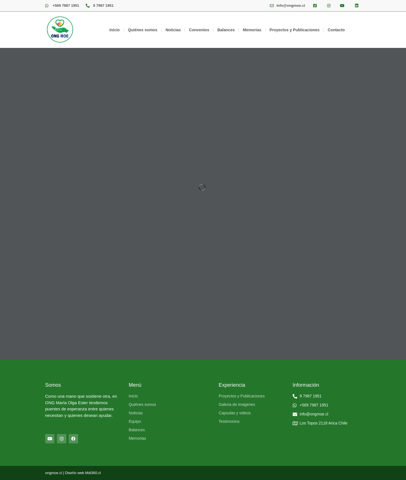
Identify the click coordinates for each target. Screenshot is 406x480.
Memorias (252, 30)
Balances (226, 30)
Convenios (199, 30)
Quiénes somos (142, 30)
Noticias (173, 30)
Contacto (336, 30)
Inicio (114, 30)
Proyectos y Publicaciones (294, 30)
